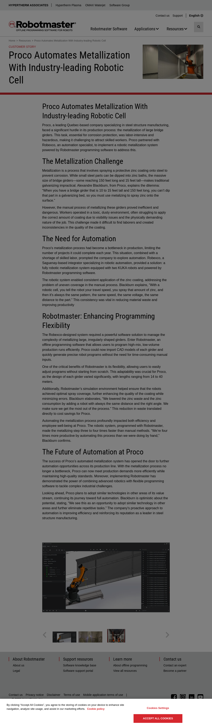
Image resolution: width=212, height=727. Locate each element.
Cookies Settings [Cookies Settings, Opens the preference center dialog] (158, 708)
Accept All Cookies (158, 718)
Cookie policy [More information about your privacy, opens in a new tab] (96, 708)
